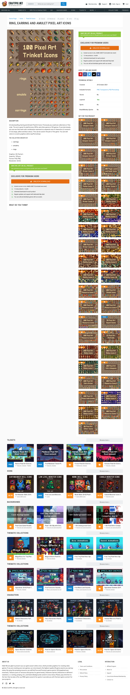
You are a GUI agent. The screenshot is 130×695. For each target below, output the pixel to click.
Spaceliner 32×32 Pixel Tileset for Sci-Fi (24, 587)
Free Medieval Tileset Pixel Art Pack (54, 463)
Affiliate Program (111, 666)
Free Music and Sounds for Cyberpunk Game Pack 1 (83, 587)
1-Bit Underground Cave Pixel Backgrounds (83, 525)
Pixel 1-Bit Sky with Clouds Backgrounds (54, 525)
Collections (113, 10)
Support (103, 4)
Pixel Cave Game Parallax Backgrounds (24, 525)
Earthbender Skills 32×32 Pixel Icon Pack (24, 494)
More (92, 10)
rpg (76, 19)
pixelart (60, 19)
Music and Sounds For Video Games (57, 589)
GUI (51, 10)
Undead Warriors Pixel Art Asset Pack (113, 618)
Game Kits (22, 10)
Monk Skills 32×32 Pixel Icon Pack (83, 494)
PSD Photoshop (114, 90)
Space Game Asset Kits (23, 651)
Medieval (51, 19)
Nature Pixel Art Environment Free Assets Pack (24, 463)
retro (69, 19)
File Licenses (83, 669)
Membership (91, 4)
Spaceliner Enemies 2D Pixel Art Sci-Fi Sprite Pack (113, 587)
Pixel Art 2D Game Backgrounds (26, 527)
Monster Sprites (21, 558)
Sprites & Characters (38, 10)
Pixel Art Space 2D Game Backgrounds (113, 649)
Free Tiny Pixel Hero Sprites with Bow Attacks (83, 556)
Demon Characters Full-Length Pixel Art (24, 618)
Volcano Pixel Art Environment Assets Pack (113, 463)
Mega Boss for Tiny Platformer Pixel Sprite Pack (24, 556)
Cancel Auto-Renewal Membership (116, 676)
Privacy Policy (84, 676)
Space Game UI (51, 651)
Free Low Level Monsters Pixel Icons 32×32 (54, 494)
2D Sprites (79, 558)
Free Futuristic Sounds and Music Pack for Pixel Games (54, 587)
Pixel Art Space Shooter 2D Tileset (83, 649)
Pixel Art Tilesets (21, 465)
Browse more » (104, 440)
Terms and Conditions (86, 666)
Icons (73, 10)
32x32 (42, 19)
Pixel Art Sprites (51, 558)
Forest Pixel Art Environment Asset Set (83, 463)
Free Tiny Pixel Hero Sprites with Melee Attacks (113, 556)
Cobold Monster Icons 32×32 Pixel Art (113, 494)
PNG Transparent (102, 90)
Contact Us (110, 679)
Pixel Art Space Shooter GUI (54, 649)
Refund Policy (83, 673)
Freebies (125, 10)
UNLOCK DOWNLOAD (40, 181)
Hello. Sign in (114, 4)
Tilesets (82, 10)
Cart (125, 4)
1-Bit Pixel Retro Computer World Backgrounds (113, 525)
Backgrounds (62, 10)
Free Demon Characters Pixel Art (83, 618)
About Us (109, 669)
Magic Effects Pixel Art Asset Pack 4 (54, 556)
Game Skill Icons (21, 496)
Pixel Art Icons (30, 18)
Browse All (6, 10)
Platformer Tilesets (32, 465)
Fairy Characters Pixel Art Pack (54, 618)
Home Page (13, 18)
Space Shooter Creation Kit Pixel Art (24, 649)
